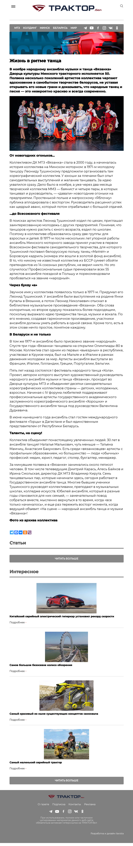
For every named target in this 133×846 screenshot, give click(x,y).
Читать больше (66, 558)
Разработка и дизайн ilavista (107, 836)
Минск (45, 25)
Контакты (74, 807)
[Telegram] (12, 532)
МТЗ (17, 25)
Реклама (89, 807)
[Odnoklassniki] (25, 532)
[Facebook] (16, 532)
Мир (74, 25)
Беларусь (60, 25)
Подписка (58, 807)
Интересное (24, 574)
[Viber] (29, 532)
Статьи (18, 542)
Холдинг (30, 25)
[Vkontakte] (21, 532)
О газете (43, 807)
